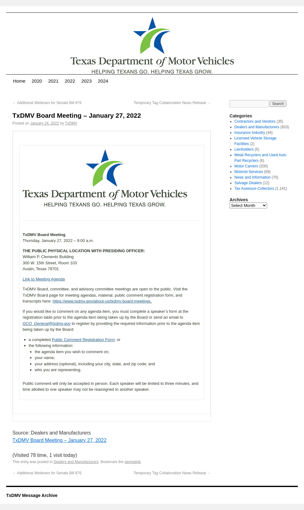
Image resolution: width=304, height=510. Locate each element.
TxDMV (71, 123)
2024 (103, 81)
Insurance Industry (250, 132)
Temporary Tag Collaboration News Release (172, 103)
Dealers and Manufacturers (76, 462)
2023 (86, 81)
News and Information (253, 177)
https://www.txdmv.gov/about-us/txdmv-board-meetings (102, 301)
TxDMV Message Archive (31, 495)
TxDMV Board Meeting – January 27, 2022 (59, 440)
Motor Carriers (246, 166)
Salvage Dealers (248, 183)
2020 (37, 81)
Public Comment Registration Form (83, 339)
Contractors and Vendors (255, 121)
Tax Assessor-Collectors (254, 188)
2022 (70, 81)
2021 (53, 81)
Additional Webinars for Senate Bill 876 (47, 103)
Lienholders (244, 149)
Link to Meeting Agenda (44, 279)
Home (19, 81)
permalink (133, 462)
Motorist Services (249, 172)
